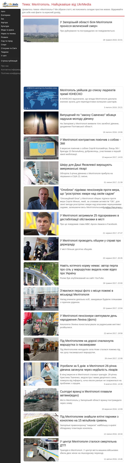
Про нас (5, 66)
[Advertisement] (73, 64)
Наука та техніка (8, 33)
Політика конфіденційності (13, 73)
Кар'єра (4, 22)
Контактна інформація (11, 69)
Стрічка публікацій (9, 61)
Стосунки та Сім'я (9, 48)
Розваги (4, 37)
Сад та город (6, 41)
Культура (5, 26)
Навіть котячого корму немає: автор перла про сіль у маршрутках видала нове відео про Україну (89, 269)
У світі (3, 56)
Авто (3, 11)
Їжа (2, 19)
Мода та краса (7, 30)
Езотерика (5, 15)
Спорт (3, 44)
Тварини (4, 52)
